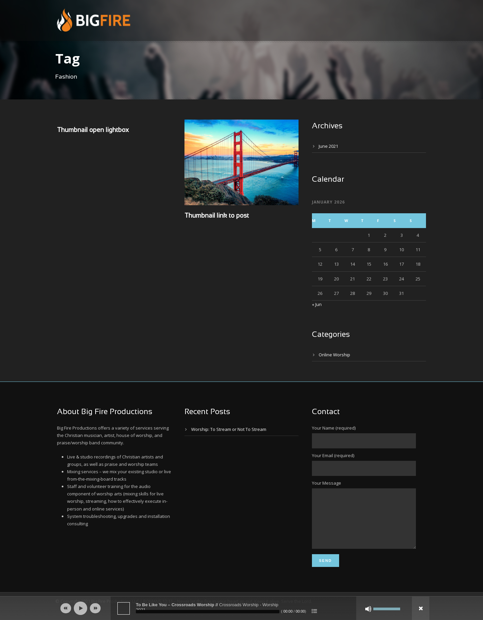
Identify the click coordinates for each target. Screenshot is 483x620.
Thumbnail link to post (216, 216)
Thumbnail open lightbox (93, 130)
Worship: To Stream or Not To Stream (228, 429)
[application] (241, 608)
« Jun (317, 304)
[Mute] (368, 609)
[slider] (207, 611)
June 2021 (328, 146)
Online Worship (334, 355)
